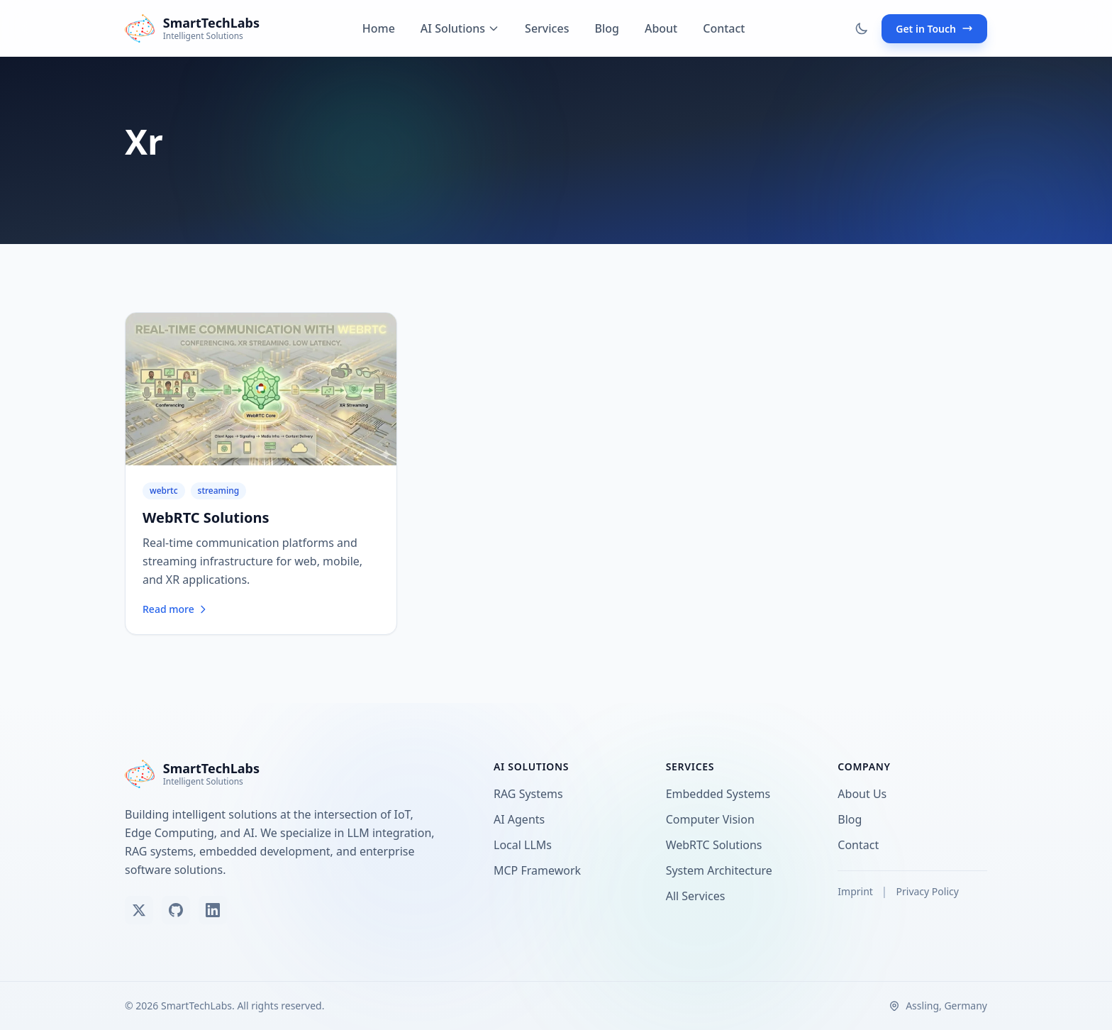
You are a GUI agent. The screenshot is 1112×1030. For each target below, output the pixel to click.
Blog (606, 28)
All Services (698, 896)
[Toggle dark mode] (861, 28)
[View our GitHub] (176, 910)
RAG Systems (531, 794)
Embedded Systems (721, 794)
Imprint (856, 891)
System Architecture (722, 870)
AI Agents (522, 819)
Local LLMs (525, 845)
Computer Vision (713, 819)
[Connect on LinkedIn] (213, 910)
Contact (724, 28)
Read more (175, 609)
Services (547, 28)
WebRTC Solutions (206, 517)
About (661, 28)
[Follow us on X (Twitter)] (139, 910)
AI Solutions (460, 28)
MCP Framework (540, 870)
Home (378, 28)
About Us (865, 794)
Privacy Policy (927, 891)
